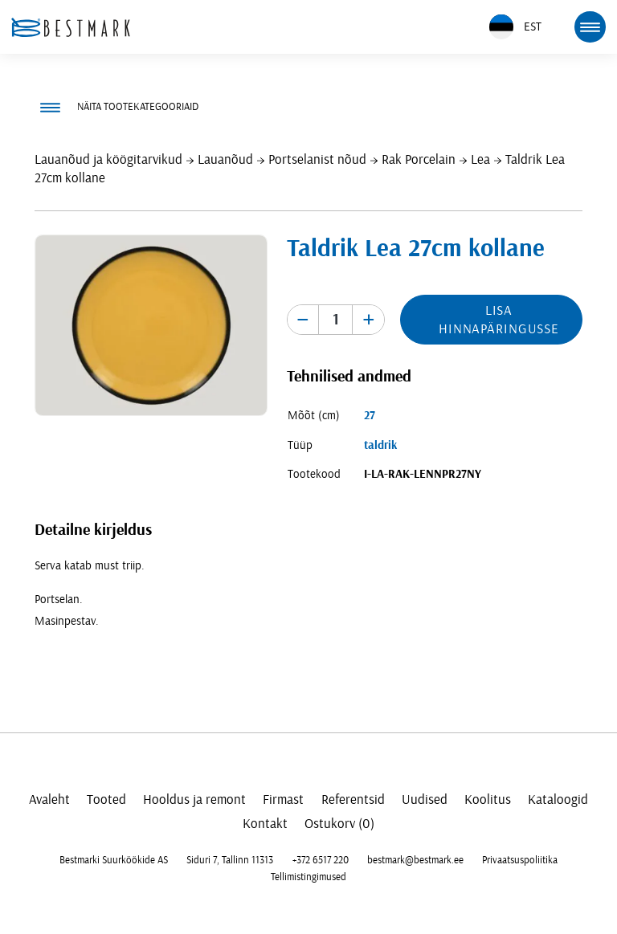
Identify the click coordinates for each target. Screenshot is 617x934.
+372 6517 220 (320, 860)
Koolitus (487, 799)
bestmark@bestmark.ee (415, 860)
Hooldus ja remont (194, 799)
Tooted (106, 799)
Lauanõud (225, 159)
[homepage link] (70, 27)
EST (515, 26)
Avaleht (49, 799)
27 (369, 416)
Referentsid (353, 799)
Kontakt (265, 823)
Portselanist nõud (317, 159)
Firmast (283, 799)
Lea (480, 159)
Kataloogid (558, 799)
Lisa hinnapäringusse (499, 320)
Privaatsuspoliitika (520, 860)
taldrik (380, 445)
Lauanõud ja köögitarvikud (108, 159)
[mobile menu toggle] (589, 26)
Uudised (424, 799)
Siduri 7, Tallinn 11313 (229, 860)
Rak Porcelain (419, 159)
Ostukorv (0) (339, 823)
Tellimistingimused (308, 877)
